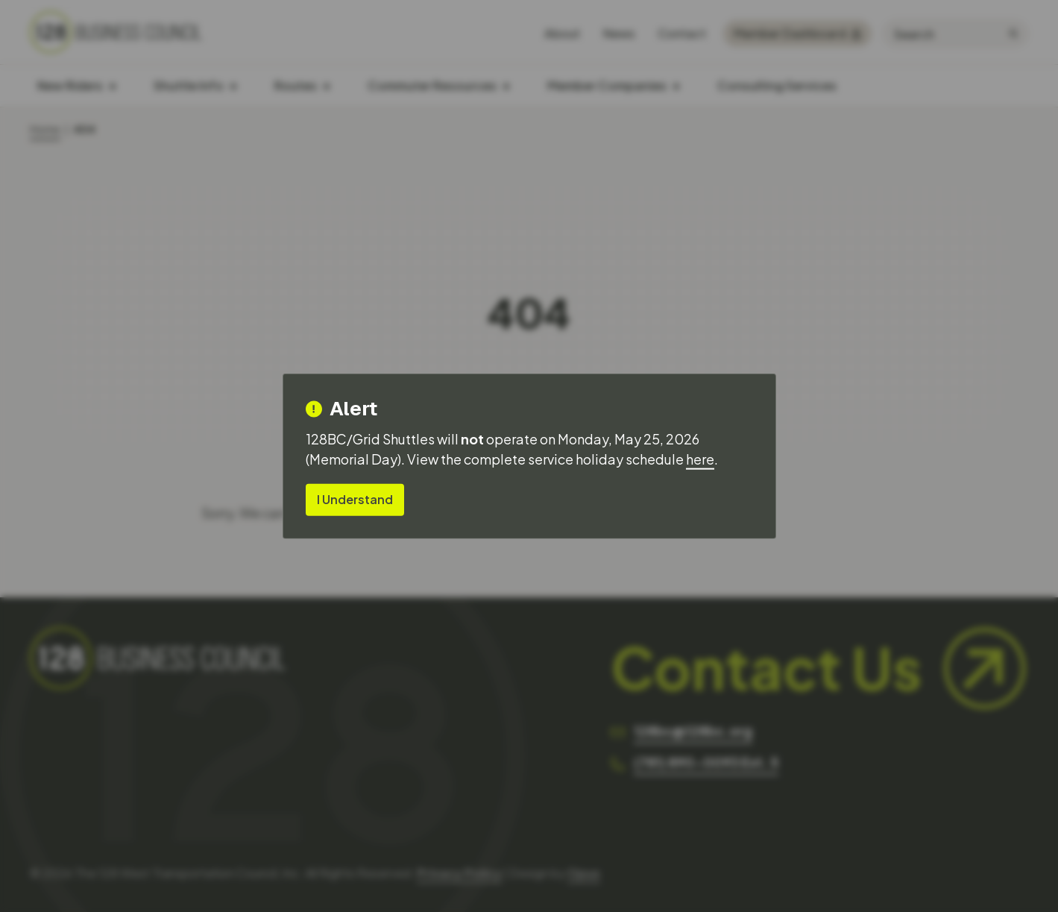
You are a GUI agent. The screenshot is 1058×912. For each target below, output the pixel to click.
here (700, 459)
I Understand (355, 499)
